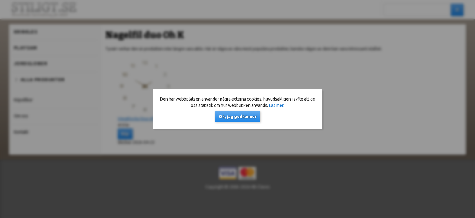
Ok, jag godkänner (238, 116)
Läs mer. (276, 105)
